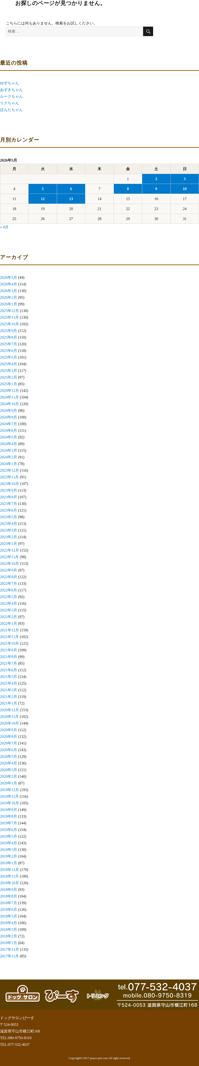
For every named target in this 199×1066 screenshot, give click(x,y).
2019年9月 (8, 810)
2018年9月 (8, 890)
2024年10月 (9, 404)
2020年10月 (9, 723)
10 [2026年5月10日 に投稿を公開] (185, 189)
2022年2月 (8, 617)
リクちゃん (9, 103)
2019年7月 (8, 823)
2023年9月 (8, 490)
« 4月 (4, 227)
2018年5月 (8, 916)
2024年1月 (8, 464)
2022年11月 (9, 557)
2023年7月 (8, 504)
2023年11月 (9, 477)
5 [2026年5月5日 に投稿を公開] (43, 189)
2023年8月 (8, 497)
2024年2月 (8, 457)
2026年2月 (8, 297)
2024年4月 (8, 444)
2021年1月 (8, 703)
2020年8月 (8, 737)
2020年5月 (8, 756)
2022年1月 (8, 623)
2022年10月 (9, 564)
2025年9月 (8, 331)
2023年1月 (8, 544)
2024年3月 (8, 450)
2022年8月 (8, 577)
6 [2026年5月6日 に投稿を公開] (71, 189)
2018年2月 (8, 936)
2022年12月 (9, 550)
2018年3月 (8, 929)
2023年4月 (8, 524)
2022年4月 (8, 603)
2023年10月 (9, 484)
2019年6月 (8, 830)
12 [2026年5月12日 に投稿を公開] (43, 199)
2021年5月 (8, 677)
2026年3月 (8, 291)
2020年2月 (8, 776)
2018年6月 (8, 910)
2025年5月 (8, 357)
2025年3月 (8, 371)
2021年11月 (9, 637)
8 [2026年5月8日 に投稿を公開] (128, 189)
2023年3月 (8, 530)
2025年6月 (8, 351)
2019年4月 (8, 843)
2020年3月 (8, 770)
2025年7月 (8, 344)
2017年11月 (9, 956)
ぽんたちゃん (11, 110)
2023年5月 (8, 517)
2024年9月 (8, 410)
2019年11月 (9, 796)
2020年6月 (8, 750)
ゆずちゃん (9, 83)
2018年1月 (8, 943)
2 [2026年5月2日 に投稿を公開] (156, 179)
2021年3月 (8, 690)
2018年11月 (9, 876)
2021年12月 (9, 630)
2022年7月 (8, 583)
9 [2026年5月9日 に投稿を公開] (156, 189)
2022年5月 (8, 597)
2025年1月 (8, 384)
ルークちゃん (11, 96)
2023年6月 (8, 510)
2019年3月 (8, 850)
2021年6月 (8, 670)
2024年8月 (8, 417)
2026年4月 (8, 284)
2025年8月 (8, 337)
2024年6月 (8, 430)
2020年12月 (9, 710)
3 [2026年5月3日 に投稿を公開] (185, 179)
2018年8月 (8, 896)
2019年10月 (9, 803)
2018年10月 (9, 883)
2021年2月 (8, 697)
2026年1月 (8, 304)
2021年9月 (8, 650)
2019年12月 (9, 790)
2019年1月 (8, 863)
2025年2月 (8, 377)
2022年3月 (8, 610)
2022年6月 (8, 590)
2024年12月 (9, 391)
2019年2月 (8, 856)
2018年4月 (8, 923)
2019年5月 (8, 836)
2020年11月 (9, 717)
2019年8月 (8, 816)
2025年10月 (9, 324)
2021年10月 (9, 643)
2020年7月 (8, 743)
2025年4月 (8, 364)
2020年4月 (8, 763)
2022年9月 (8, 570)
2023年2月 (8, 537)
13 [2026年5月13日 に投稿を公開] (71, 199)
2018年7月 (8, 903)
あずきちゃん (11, 90)
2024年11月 (9, 397)
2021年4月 (8, 683)
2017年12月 (9, 949)
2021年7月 (8, 663)
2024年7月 (8, 424)
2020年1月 (8, 783)
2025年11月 (9, 317)
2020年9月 (8, 730)
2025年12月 (9, 311)
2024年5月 (8, 437)
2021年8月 (8, 657)
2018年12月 (9, 870)
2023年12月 (9, 470)
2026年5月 (8, 277)
